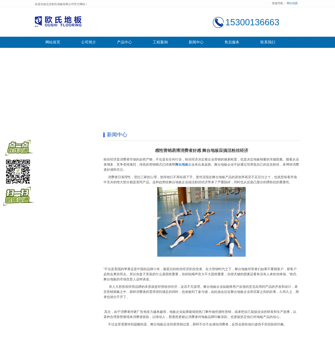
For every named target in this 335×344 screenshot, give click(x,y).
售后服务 (231, 42)
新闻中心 (196, 42)
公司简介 (88, 42)
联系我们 (267, 42)
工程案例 (160, 42)
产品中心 (124, 42)
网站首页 (52, 42)
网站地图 (292, 3)
